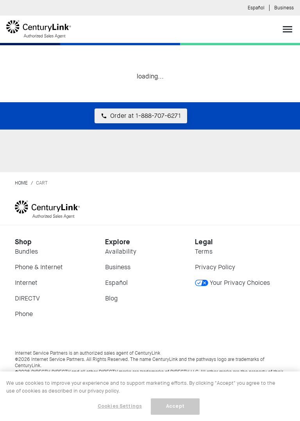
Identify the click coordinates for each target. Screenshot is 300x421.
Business (284, 8)
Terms (203, 251)
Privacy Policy (215, 267)
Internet (26, 283)
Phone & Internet (39, 267)
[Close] (287, 384)
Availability (120, 251)
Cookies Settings (120, 406)
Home (21, 183)
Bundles (26, 251)
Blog (111, 298)
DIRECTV (27, 298)
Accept (175, 406)
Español (256, 8)
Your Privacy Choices (232, 283)
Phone (24, 314)
